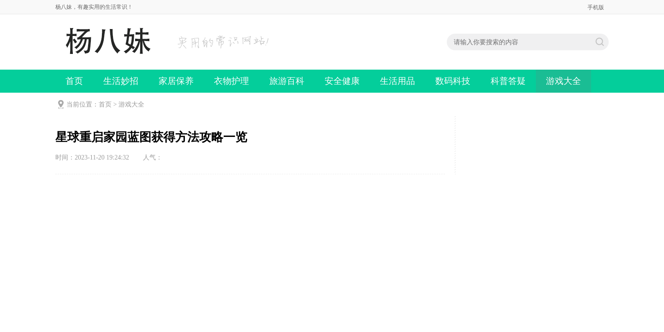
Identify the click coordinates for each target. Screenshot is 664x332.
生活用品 (397, 81)
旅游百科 (286, 81)
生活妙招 (120, 81)
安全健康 (342, 81)
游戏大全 (563, 81)
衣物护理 (231, 81)
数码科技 (452, 81)
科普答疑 (508, 81)
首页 (74, 81)
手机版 (595, 7)
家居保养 (176, 81)
